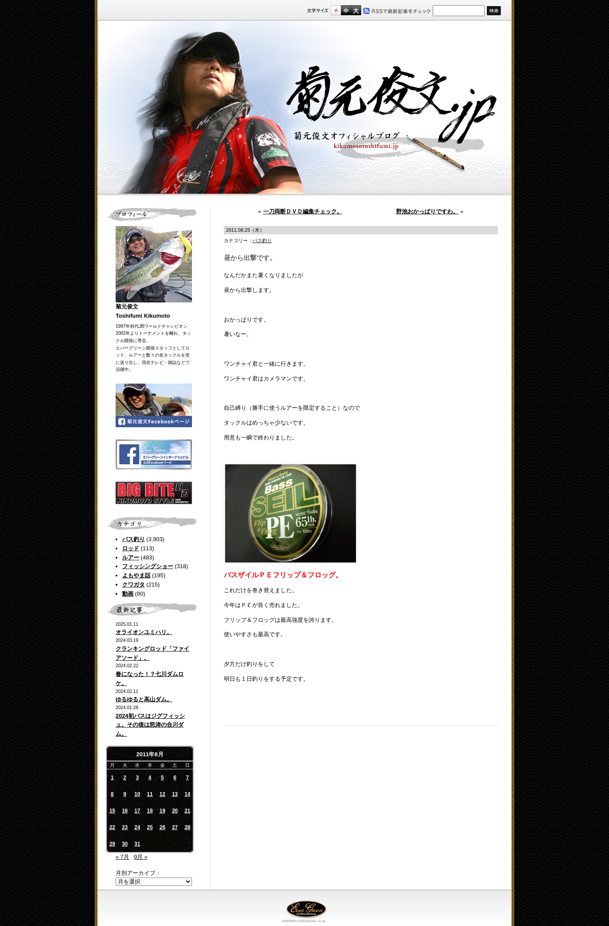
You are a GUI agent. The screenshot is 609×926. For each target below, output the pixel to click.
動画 (127, 593)
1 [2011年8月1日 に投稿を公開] (112, 778)
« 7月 (122, 857)
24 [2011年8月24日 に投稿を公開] (137, 827)
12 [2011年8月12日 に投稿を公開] (162, 794)
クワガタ (133, 584)
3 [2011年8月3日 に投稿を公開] (137, 778)
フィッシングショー (147, 566)
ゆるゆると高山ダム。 (144, 699)
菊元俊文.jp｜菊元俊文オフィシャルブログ (304, 108)
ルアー (130, 557)
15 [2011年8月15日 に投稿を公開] (112, 811)
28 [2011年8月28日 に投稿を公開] (187, 827)
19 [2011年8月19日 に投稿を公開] (162, 811)
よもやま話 (136, 575)
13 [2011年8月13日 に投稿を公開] (175, 794)
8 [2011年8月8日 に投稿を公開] (112, 794)
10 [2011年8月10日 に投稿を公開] (137, 794)
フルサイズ (356, 10)
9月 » (140, 857)
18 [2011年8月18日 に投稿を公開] (150, 811)
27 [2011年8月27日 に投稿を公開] (175, 827)
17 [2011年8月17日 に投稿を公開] (137, 811)
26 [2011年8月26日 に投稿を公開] (162, 827)
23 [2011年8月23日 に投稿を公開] (124, 827)
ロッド (130, 548)
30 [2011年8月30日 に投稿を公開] (124, 844)
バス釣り (133, 539)
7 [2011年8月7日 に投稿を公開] (187, 778)
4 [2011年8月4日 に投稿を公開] (149, 778)
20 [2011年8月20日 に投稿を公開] (175, 811)
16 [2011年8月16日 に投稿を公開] (124, 811)
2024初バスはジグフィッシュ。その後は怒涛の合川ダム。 (150, 725)
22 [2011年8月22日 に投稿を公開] (112, 827)
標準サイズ (336, 10)
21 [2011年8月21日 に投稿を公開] (187, 811)
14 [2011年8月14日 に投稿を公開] (187, 794)
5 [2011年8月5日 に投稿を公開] (162, 778)
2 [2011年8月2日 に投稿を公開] (125, 778)
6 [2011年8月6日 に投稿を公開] (175, 778)
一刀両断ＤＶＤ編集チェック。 (302, 211)
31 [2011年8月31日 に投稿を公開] (137, 844)
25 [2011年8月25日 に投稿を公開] (150, 827)
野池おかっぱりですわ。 (427, 211)
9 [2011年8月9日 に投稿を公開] (125, 794)
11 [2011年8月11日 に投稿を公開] (150, 794)
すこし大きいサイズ (346, 10)
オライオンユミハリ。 (144, 632)
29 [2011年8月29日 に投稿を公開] (112, 844)
